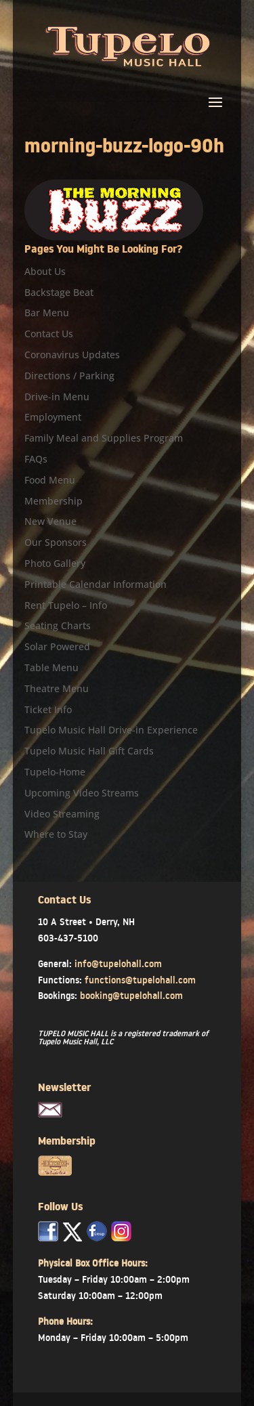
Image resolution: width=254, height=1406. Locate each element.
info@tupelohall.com (118, 964)
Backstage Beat (58, 292)
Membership (53, 500)
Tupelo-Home (54, 771)
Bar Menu (46, 312)
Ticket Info (48, 709)
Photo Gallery (54, 563)
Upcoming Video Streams (81, 792)
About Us (45, 271)
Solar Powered (57, 646)
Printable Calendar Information (95, 584)
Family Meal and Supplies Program (103, 437)
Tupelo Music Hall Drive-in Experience (111, 729)
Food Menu (49, 479)
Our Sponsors (55, 542)
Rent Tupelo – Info (65, 605)
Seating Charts (57, 625)
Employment (52, 416)
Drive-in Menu (56, 396)
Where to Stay (55, 834)
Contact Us (48, 333)
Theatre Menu (56, 688)
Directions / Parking (69, 375)
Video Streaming (62, 813)
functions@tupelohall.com (140, 980)
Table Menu (51, 667)
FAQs (35, 458)
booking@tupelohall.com (131, 995)
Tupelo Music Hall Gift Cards (89, 750)
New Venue (50, 521)
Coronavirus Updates (72, 354)
